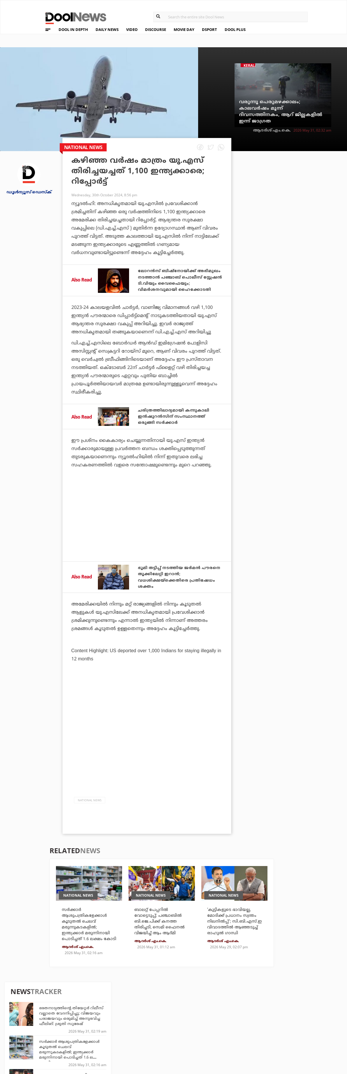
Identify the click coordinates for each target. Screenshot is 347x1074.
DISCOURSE (155, 29)
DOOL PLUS (235, 29)
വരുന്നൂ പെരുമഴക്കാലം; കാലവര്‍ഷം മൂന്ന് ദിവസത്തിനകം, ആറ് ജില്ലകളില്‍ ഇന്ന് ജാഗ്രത (280, 111)
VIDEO (132, 29)
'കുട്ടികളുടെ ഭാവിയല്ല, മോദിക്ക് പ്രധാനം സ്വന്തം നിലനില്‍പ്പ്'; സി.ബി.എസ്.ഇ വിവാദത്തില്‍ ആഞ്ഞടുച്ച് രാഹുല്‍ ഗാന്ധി (235, 934)
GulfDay (153, 1037)
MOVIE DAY (184, 29)
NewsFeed (207, 1030)
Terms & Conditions (46, 1030)
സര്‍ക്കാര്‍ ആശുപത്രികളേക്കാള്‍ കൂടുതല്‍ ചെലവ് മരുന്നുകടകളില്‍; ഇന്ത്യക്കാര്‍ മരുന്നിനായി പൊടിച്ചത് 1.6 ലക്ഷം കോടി (301, 229)
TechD (98, 1014)
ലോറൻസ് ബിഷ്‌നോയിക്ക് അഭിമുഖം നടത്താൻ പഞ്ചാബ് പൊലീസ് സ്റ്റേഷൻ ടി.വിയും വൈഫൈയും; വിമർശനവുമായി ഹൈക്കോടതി (179, 283)
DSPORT (209, 29)
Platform (207, 1014)
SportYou (154, 1030)
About (30, 1008)
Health (99, 1030)
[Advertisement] (147, 535)
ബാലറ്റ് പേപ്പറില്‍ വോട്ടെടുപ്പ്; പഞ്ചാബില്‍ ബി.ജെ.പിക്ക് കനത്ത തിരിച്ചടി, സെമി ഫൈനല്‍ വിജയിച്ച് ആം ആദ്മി (161, 934)
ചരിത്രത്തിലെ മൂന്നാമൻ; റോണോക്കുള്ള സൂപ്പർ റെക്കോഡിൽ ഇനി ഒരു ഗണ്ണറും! (301, 421)
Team (29, 1015)
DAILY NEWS (107, 29)
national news (89, 805)
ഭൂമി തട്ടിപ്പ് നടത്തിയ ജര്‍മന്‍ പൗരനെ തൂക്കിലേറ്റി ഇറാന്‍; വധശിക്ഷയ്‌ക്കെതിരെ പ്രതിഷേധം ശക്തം (173, 582)
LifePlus (153, 1022)
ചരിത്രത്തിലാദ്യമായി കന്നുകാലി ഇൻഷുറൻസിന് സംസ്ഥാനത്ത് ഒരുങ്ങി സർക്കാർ (179, 422)
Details (99, 1037)
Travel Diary (157, 1014)
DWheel (99, 1022)
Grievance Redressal (47, 1046)
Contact (33, 1038)
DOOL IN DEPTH (73, 29)
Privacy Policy (40, 1023)
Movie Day (207, 1022)
